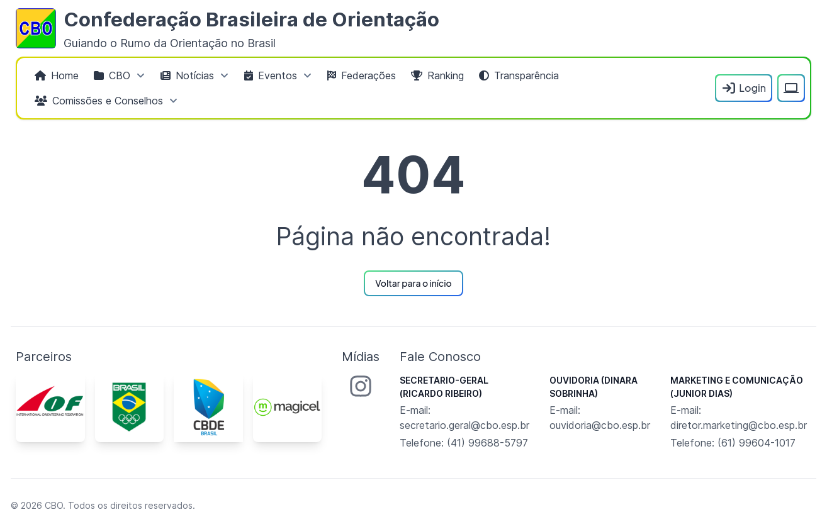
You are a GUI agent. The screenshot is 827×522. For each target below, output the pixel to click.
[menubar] (368, 88)
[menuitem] (56, 75)
